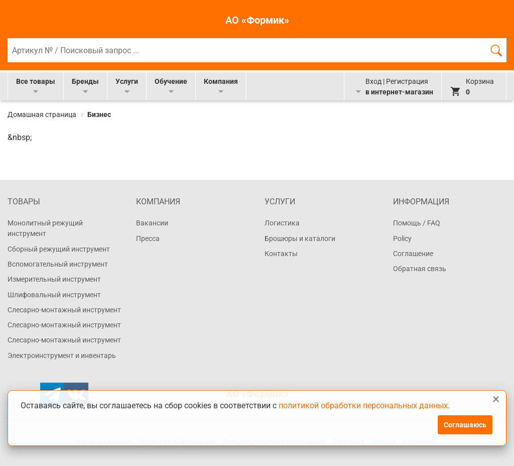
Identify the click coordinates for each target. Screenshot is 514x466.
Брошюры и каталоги (300, 239)
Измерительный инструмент (54, 279)
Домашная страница (43, 114)
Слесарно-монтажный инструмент (64, 310)
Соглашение (413, 254)
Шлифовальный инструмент (54, 295)
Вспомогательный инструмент (58, 264)
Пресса (148, 239)
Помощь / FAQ (416, 223)
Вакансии (152, 223)
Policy (402, 239)
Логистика (282, 223)
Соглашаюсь (465, 425)
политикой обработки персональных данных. (364, 405)
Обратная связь (419, 269)
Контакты (281, 254)
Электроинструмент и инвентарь (62, 356)
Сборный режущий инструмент (59, 249)
